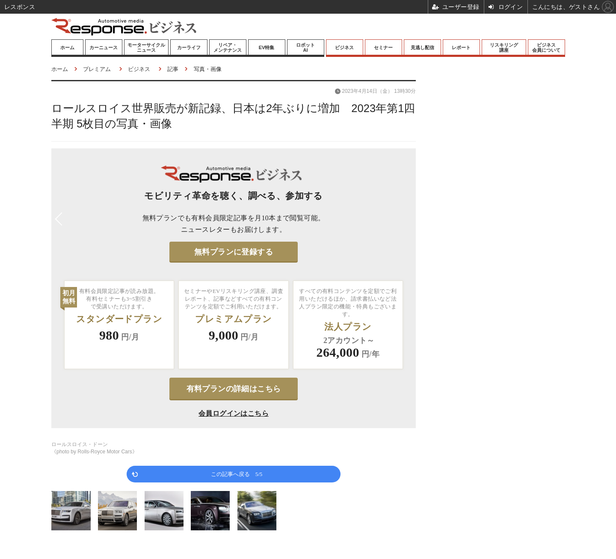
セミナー (383, 47)
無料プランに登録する (233, 252)
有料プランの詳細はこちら (234, 388)
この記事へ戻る (237, 473)
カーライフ (189, 47)
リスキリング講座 (504, 47)
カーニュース (103, 47)
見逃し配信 (422, 47)
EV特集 (267, 47)
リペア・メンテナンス (227, 47)
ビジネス (344, 47)
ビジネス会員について (546, 47)
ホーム (67, 47)
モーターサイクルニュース (146, 47)
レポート (461, 47)
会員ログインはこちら (233, 413)
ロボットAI (305, 47)
